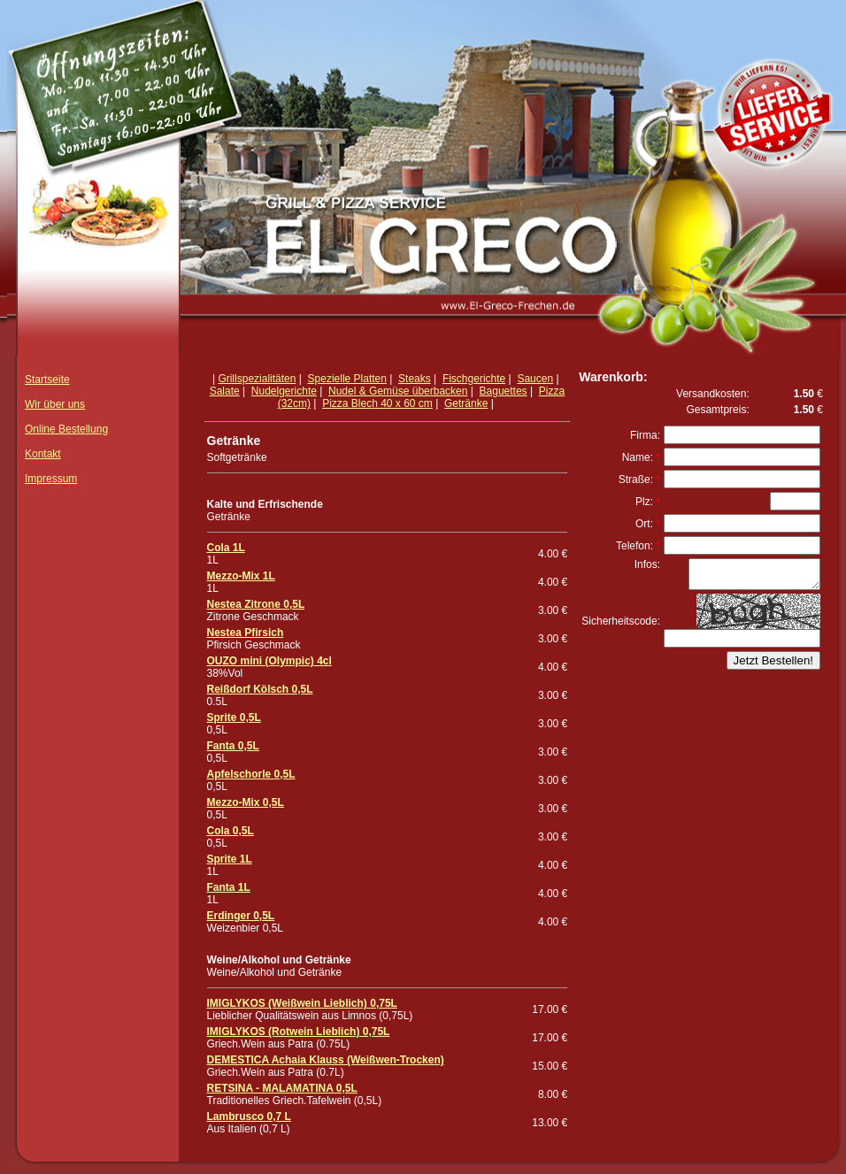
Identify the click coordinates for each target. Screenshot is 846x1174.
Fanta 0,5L (233, 746)
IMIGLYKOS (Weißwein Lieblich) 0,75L (302, 1003)
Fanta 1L (228, 887)
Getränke (466, 403)
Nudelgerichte (284, 391)
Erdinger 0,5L (241, 915)
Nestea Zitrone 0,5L (256, 604)
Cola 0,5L (230, 831)
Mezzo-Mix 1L (241, 576)
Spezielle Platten (347, 378)
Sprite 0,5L (234, 717)
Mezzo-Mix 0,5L (245, 802)
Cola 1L (226, 547)
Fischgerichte (473, 378)
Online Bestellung (66, 429)
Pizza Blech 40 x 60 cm (377, 403)
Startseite (47, 379)
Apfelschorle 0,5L (251, 774)
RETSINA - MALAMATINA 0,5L (282, 1088)
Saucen (535, 378)
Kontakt (43, 454)
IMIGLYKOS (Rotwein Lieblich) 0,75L (298, 1031)
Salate (225, 391)
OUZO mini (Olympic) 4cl (269, 661)
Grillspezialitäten (257, 378)
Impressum (51, 478)
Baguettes (503, 391)
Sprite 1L (229, 859)
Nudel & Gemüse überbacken (397, 391)
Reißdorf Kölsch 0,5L (260, 689)
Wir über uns (55, 404)
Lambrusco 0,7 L (249, 1116)
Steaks (414, 378)
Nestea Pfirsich (245, 632)
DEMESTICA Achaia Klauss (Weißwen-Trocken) (325, 1060)
